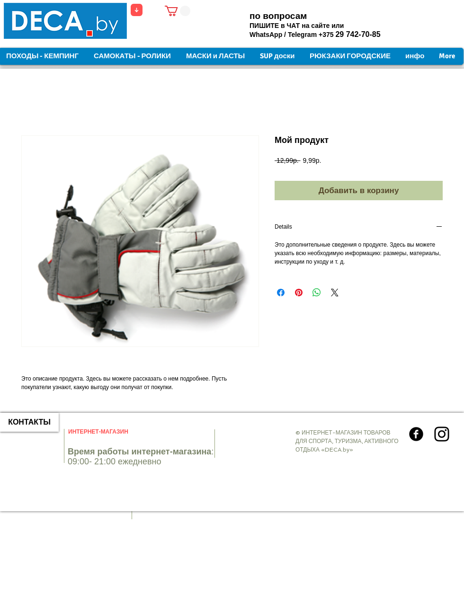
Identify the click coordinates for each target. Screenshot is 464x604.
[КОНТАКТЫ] (29, 422)
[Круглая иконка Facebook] (416, 434)
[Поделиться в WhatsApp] (316, 292)
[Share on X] (334, 292)
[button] (177, 11)
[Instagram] (442, 434)
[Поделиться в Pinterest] (298, 292)
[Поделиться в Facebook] (280, 292)
